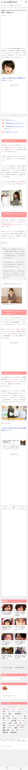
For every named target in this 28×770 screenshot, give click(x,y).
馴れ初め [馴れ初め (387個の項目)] (14, 732)
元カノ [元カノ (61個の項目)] (13, 711)
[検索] (12, 678)
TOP (8, 739)
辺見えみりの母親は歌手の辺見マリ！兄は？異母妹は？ (20, 614)
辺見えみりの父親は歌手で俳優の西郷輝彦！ (7, 613)
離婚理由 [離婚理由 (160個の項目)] (5, 732)
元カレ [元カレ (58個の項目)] (19, 711)
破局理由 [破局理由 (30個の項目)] (21, 727)
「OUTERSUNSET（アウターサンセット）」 (14, 123)
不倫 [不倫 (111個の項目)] (4, 711)
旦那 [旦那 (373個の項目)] (10, 723)
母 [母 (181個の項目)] (20, 723)
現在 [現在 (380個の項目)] (4, 725)
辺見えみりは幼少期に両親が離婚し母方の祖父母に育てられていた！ (7, 628)
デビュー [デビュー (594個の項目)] (6, 709)
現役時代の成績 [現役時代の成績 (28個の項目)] (11, 725)
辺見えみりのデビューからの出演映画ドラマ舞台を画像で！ (7, 643)
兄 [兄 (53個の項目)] (24, 711)
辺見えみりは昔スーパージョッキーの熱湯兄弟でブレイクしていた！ (20, 628)
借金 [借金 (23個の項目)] (8, 711)
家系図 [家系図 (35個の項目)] (25, 718)
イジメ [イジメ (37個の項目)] (4, 706)
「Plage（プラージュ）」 (10, 120)
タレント (3, 15)
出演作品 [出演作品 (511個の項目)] (18, 714)
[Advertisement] (14, 31)
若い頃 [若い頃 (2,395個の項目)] (6, 730)
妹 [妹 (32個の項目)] (17, 715)
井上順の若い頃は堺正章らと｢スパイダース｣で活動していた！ (21, 667)
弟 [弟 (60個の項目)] (19, 720)
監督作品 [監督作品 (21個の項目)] (9, 727)
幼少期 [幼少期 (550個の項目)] (13, 720)
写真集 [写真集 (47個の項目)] (4, 713)
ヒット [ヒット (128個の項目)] (14, 709)
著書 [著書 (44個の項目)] (13, 729)
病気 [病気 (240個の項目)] (4, 727)
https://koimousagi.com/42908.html (9, 443)
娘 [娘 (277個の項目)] (25, 716)
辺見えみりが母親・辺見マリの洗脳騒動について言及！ (20, 643)
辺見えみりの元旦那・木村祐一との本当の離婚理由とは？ (7, 657)
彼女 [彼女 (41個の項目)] (24, 720)
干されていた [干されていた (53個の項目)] (6, 720)
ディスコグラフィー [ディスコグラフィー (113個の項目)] (13, 706)
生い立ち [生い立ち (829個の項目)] (20, 725)
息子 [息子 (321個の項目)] (4, 723)
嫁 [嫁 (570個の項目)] (3, 718)
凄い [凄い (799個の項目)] (10, 714)
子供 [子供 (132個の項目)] (8, 718)
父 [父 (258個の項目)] (24, 723)
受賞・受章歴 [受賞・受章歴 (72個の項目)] (6, 716)
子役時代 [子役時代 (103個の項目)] (15, 718)
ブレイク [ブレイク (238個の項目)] (22, 709)
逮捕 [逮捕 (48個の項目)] (17, 729)
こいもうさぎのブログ (9, 2)
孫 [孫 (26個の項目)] (20, 718)
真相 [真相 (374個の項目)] (15, 728)
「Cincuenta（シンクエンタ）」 (11, 131)
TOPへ (21, 768)
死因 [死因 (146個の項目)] (15, 723)
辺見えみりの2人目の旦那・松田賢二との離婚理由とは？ (20, 657)
